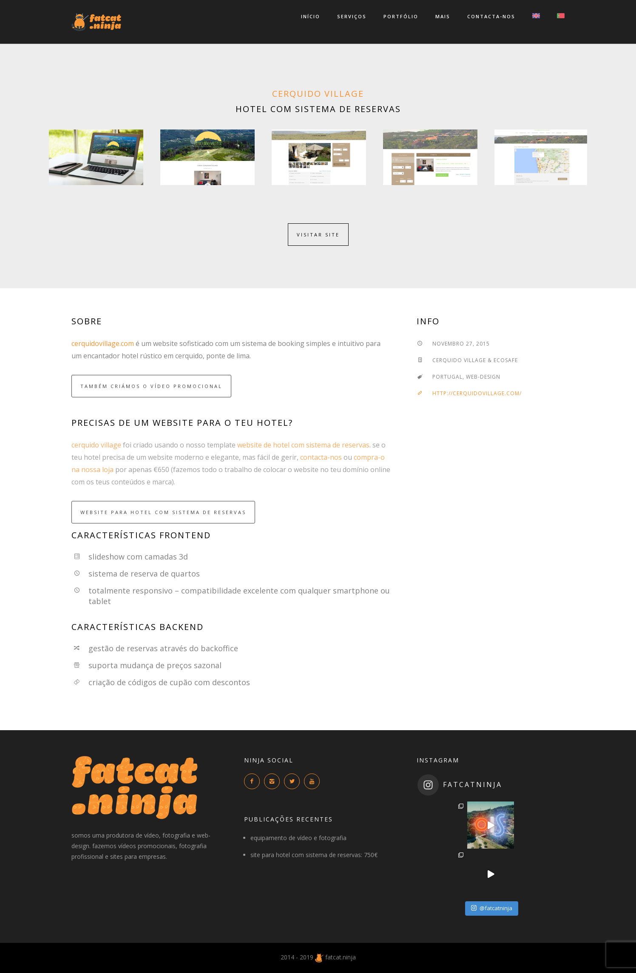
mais (442, 16)
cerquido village (318, 93)
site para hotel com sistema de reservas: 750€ (314, 855)
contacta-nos (491, 16)
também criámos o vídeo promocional (151, 386)
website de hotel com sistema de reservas (303, 445)
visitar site (318, 234)
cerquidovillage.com (102, 343)
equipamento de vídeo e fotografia (298, 838)
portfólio (400, 16)
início (310, 16)
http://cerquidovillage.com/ (469, 393)
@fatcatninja (491, 908)
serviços (351, 16)
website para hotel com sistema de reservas (163, 512)
